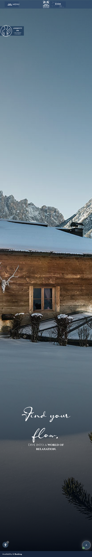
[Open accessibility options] (5, 544)
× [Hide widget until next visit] (7, 542)
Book (58, 4)
